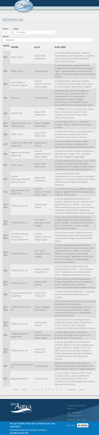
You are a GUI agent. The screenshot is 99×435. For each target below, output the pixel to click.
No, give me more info (19, 433)
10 (56, 389)
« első (15, 389)
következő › (72, 389)
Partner (6, 36)
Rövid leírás (60, 47)
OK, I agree (71, 425)
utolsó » (82, 389)
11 (61, 389)
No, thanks (82, 425)
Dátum (5, 29)
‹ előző (23, 389)
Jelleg (16, 29)
